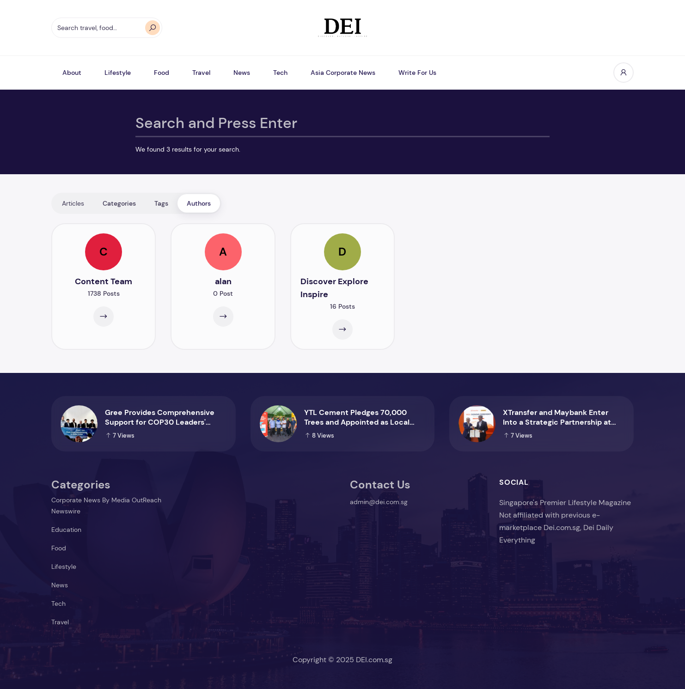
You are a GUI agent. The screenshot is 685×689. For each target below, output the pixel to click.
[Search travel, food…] (106, 28)
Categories (119, 203)
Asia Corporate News (343, 72)
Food (161, 72)
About (71, 72)
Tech (280, 72)
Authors (199, 203)
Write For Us (417, 72)
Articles (73, 203)
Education (66, 529)
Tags (161, 203)
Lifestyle (117, 72)
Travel (201, 72)
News (241, 72)
